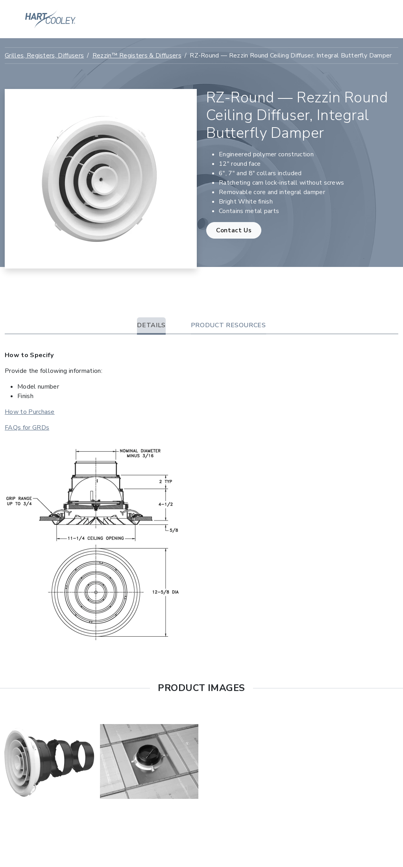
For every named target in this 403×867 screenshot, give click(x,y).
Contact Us (233, 230)
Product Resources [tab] (228, 325)
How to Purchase (30, 412)
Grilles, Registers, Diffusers (44, 55)
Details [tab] (151, 325)
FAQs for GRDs (27, 427)
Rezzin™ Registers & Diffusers (136, 55)
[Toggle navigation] (373, 19)
